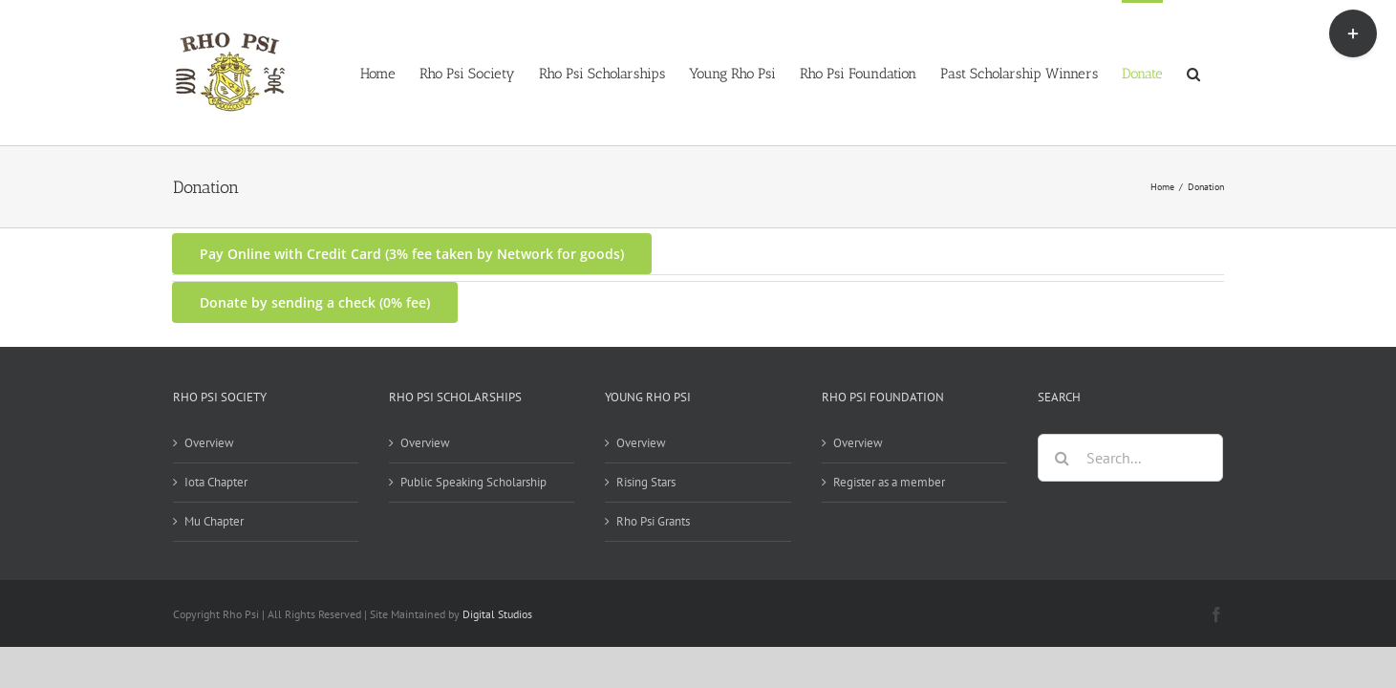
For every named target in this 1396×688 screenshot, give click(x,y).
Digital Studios (497, 614)
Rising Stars (646, 482)
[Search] (1061, 458)
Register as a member (889, 482)
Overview (209, 443)
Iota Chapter (215, 482)
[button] (1217, 72)
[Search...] (1130, 458)
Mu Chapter (214, 521)
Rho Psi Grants (653, 521)
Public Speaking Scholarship (473, 482)
